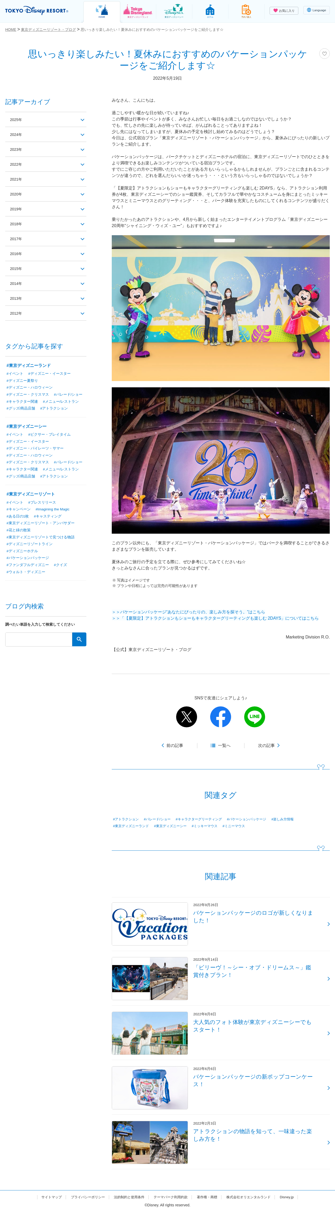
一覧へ (224, 745)
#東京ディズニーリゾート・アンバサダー (41, 525)
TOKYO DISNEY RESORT (38, 11)
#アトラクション (127, 819)
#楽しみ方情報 (294, 819)
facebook (220, 716)
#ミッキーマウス (211, 826)
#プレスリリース (42, 504)
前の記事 (174, 745)
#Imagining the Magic (53, 511)
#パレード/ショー (160, 819)
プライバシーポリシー (83, 1206)
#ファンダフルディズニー (28, 567)
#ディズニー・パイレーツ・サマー (35, 449)
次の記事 (266, 745)
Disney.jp (293, 1206)
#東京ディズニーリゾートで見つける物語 (41, 539)
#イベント (15, 374)
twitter (186, 716)
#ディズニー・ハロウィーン (30, 388)
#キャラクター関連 (22, 402)
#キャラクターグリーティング (204, 819)
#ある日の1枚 (18, 518)
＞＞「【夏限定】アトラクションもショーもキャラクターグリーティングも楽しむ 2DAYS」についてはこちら (215, 618)
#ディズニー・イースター (49, 374)
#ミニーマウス (242, 826)
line (254, 716)
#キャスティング (48, 518)
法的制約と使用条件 (127, 1206)
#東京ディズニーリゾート (31, 495)
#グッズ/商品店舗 (21, 409)
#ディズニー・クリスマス (28, 395)
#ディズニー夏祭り (22, 381)
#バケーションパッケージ (255, 819)
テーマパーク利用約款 (171, 1206)
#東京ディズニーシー (174, 826)
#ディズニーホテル (22, 553)
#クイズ (60, 567)
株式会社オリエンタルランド (253, 1206)
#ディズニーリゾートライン (30, 546)
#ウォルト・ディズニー (26, 574)
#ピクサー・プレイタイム (49, 435)
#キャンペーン (19, 511)
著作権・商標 (210, 1206)
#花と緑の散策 (19, 532)
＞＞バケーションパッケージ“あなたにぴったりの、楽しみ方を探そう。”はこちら (188, 612)
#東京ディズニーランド (132, 826)
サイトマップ (45, 1206)
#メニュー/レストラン (61, 402)
